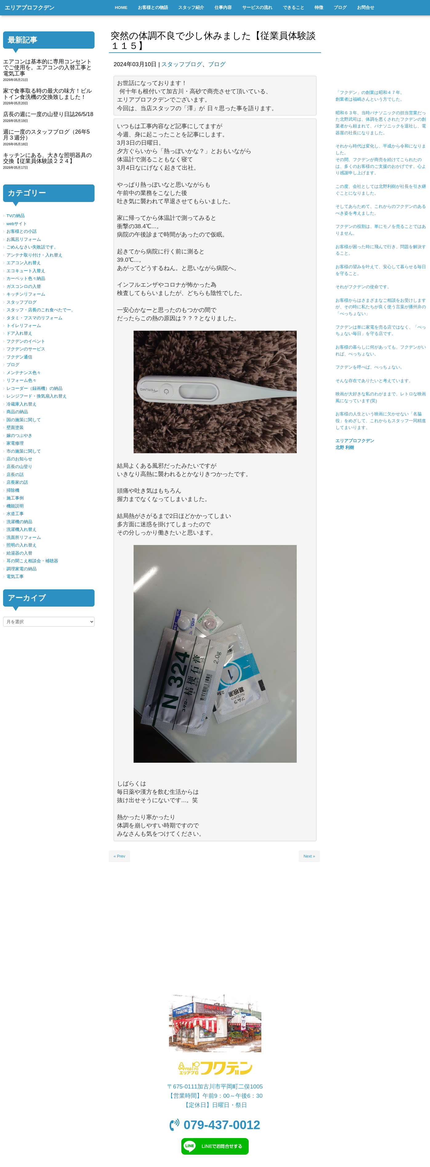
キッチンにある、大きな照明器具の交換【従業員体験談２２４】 (47, 158)
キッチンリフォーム (25, 294)
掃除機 (12, 490)
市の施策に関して (23, 451)
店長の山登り (19, 466)
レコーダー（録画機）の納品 (34, 388)
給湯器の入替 (19, 553)
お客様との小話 (21, 231)
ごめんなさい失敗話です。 (32, 247)
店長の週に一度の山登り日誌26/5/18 (48, 114)
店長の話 (15, 474)
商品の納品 (17, 412)
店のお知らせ (19, 459)
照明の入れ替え (21, 545)
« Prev (119, 856)
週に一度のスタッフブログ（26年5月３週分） (46, 135)
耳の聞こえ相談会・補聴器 (32, 561)
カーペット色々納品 (25, 278)
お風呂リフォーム (23, 239)
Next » (309, 856)
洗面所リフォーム (23, 537)
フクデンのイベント (25, 341)
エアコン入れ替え (23, 262)
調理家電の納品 (21, 569)
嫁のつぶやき (19, 435)
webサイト (16, 223)
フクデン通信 (19, 357)
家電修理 (15, 443)
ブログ (217, 64)
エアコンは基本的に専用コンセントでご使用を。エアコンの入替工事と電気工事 (47, 68)
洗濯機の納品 (19, 521)
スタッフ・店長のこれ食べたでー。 (40, 310)
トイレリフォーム (23, 325)
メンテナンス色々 (23, 372)
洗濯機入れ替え (21, 529)
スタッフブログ (181, 64)
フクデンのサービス (25, 349)
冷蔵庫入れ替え (21, 404)
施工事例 (15, 498)
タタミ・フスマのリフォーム (34, 318)
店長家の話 (17, 482)
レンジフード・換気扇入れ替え (36, 396)
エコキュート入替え (25, 271)
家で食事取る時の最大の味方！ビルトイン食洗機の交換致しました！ (47, 94)
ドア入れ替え (19, 333)
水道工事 (15, 513)
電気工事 (15, 576)
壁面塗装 (15, 427)
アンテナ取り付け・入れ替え (34, 255)
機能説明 (15, 506)
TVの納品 (15, 215)
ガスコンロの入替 (23, 286)
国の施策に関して (23, 420)
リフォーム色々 (21, 380)
